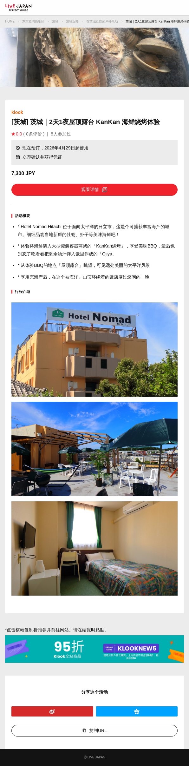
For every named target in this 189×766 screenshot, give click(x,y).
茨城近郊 (72, 21)
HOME (10, 21)
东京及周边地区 (33, 21)
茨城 (55, 21)
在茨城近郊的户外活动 (102, 21)
